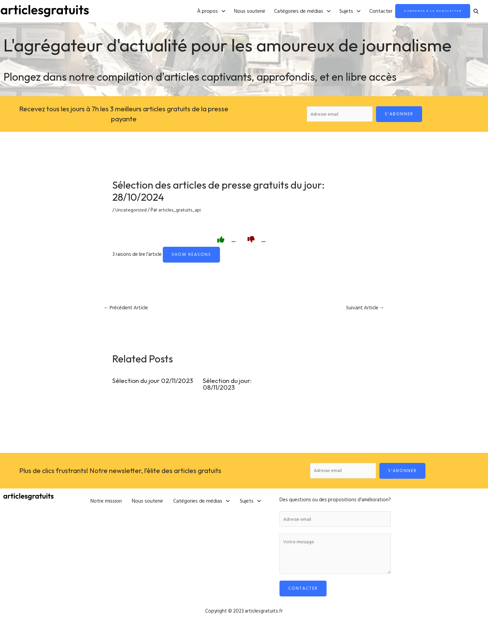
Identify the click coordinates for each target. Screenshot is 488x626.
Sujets (333, 11)
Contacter (364, 11)
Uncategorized (131, 211)
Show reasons (191, 256)
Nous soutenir (233, 11)
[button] (194, 11)
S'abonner (401, 114)
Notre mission (106, 501)
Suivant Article (364, 309)
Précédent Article (127, 309)
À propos (194, 11)
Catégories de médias (285, 11)
